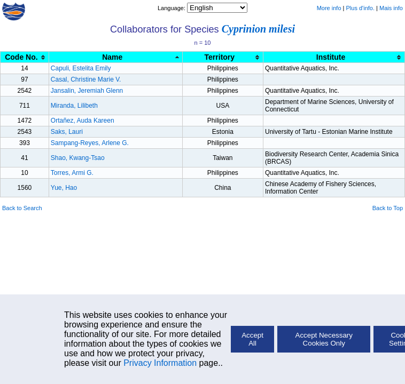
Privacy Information (160, 362)
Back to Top (387, 208)
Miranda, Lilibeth (74, 105)
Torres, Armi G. (72, 173)
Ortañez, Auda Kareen (82, 120)
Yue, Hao (64, 187)
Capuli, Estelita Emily (81, 68)
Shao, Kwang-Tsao (78, 158)
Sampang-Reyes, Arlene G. (90, 143)
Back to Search (22, 208)
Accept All (252, 339)
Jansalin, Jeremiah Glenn (87, 90)
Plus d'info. (360, 8)
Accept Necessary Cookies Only (324, 339)
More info (329, 8)
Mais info (391, 8)
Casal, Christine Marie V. (86, 79)
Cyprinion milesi (258, 29)
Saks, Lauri (67, 131)
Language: (172, 8)
